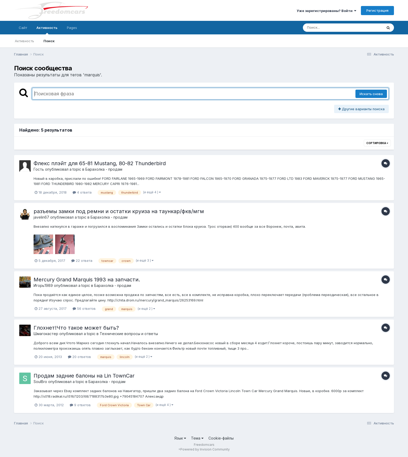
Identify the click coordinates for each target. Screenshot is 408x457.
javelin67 (41, 217)
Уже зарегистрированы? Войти (326, 11)
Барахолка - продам (103, 169)
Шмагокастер (46, 333)
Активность (47, 30)
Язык (180, 438)
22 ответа (81, 260)
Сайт (23, 28)
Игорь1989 (43, 285)
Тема (197, 438)
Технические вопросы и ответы (129, 333)
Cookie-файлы (221, 438)
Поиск (49, 41)
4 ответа (82, 192)
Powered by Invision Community (205, 449)
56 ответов (84, 308)
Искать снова (371, 94)
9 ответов (80, 405)
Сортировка (377, 143)
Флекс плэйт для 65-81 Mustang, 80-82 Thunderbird (100, 163)
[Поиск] (333, 27)
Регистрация (377, 10)
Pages (72, 28)
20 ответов (79, 357)
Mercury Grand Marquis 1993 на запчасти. (87, 279)
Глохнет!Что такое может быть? (76, 328)
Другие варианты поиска (361, 109)
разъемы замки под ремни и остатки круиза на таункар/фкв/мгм (119, 211)
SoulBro (40, 381)
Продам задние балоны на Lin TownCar (84, 376)
